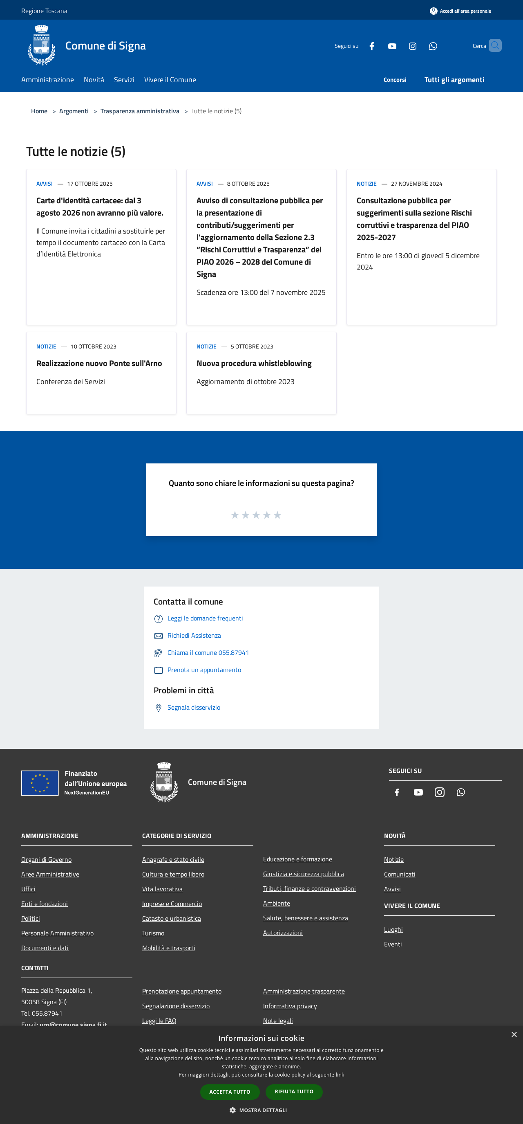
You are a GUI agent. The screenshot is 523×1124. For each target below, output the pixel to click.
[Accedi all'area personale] (460, 10)
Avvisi (44, 183)
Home (39, 111)
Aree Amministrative (50, 874)
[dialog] (261, 1075)
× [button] (514, 1035)
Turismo (153, 933)
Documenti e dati (45, 948)
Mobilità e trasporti (168, 948)
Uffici (28, 889)
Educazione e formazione (297, 859)
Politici (30, 918)
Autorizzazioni (283, 932)
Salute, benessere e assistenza (305, 918)
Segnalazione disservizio (176, 1006)
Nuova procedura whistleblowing (254, 363)
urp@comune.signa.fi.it (73, 1025)
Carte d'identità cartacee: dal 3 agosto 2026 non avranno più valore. (99, 206)
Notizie (367, 183)
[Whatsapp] (419, 45)
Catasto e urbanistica (171, 918)
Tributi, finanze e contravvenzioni (309, 888)
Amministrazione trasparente (304, 991)
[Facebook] (358, 45)
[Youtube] (378, 45)
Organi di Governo (46, 859)
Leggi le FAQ (159, 1020)
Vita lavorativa (162, 889)
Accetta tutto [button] (230, 1091)
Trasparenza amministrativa (140, 111)
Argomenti (74, 111)
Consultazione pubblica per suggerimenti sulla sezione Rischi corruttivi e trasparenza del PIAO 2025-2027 (414, 218)
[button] (261, 1110)
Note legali (278, 1020)
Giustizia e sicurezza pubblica (303, 874)
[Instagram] (399, 45)
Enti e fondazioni (44, 903)
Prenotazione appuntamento (181, 991)
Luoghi (393, 929)
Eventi (393, 944)
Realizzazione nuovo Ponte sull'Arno (99, 363)
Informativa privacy (290, 1006)
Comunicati (400, 874)
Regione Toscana (44, 11)
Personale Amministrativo (57, 933)
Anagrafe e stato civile (173, 859)
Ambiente (276, 903)
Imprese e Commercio (172, 903)
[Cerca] (492, 45)
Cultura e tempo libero (173, 874)
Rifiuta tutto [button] (294, 1091)
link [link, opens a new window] (340, 1074)
